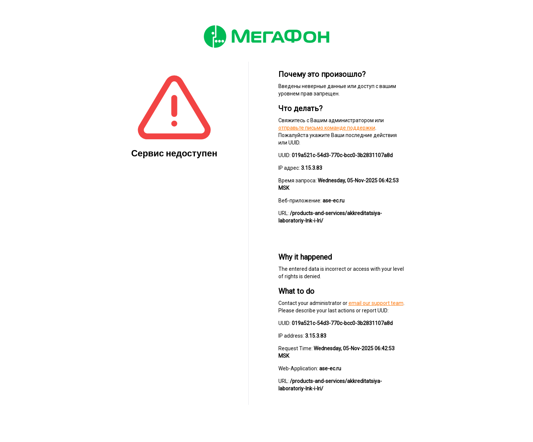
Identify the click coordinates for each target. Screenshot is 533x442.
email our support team (376, 303)
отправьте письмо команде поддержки (326, 128)
